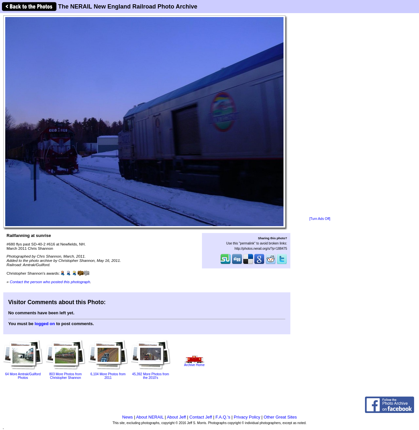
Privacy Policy (247, 417)
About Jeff (176, 417)
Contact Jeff (201, 417)
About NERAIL (150, 417)
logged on (45, 323)
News (127, 417)
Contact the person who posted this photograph (50, 282)
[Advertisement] (320, 115)
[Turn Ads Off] (319, 219)
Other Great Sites (280, 417)
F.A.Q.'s (222, 417)
